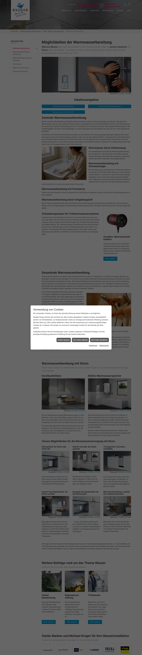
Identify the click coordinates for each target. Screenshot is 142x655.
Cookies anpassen (64, 340)
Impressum (93, 346)
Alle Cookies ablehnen (80, 340)
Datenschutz (104, 346)
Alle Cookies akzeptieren (99, 340)
